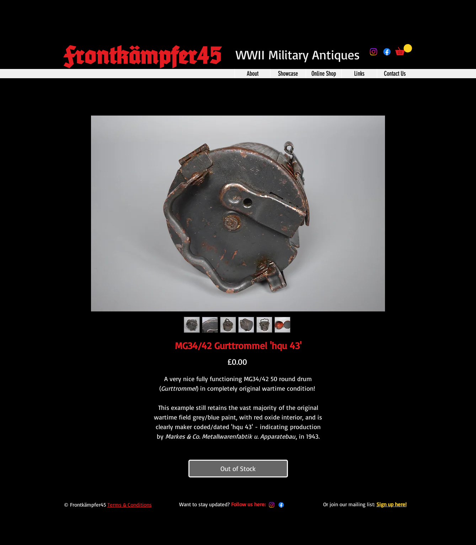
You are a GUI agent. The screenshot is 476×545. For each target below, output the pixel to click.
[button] (403, 49)
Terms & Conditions (129, 504)
